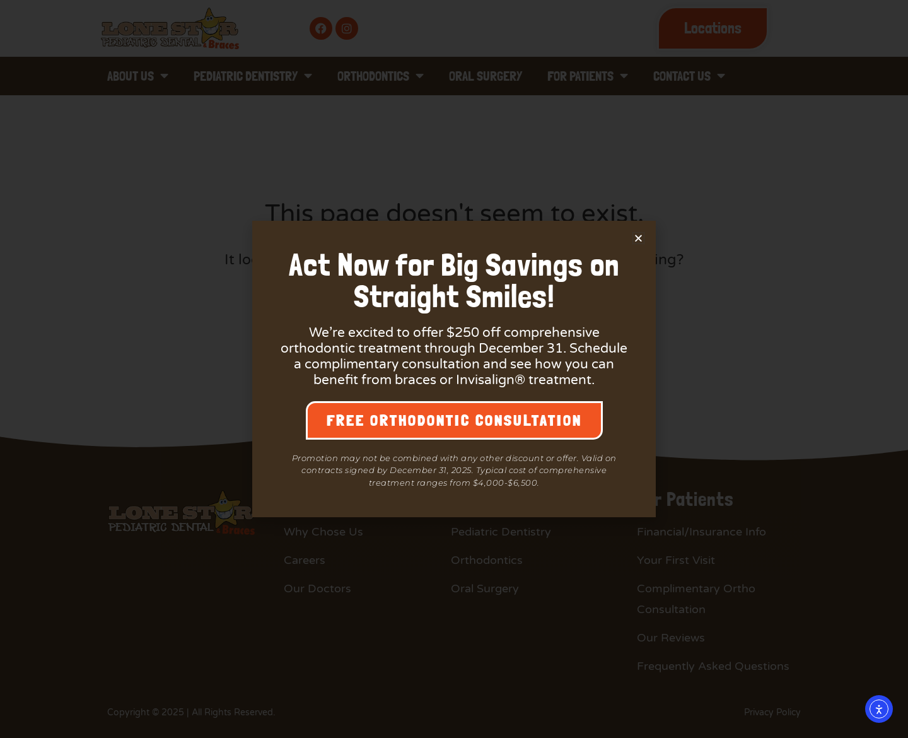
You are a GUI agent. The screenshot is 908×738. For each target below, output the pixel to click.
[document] (454, 369)
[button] (638, 238)
